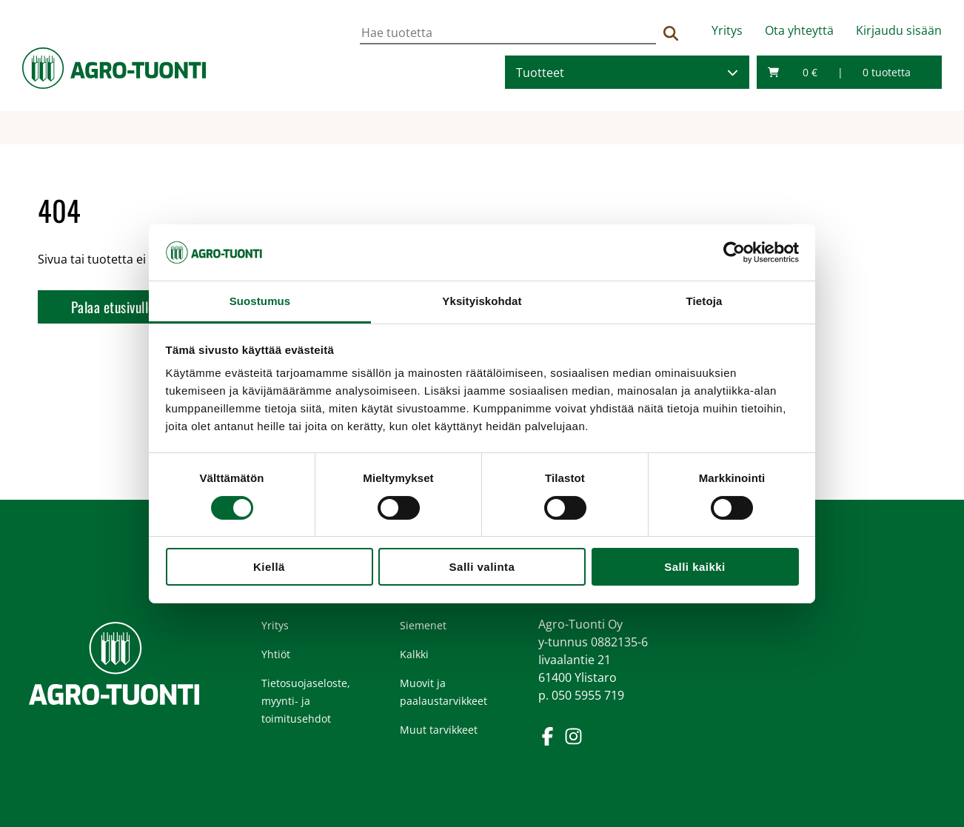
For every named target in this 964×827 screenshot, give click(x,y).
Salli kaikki (694, 566)
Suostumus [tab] (260, 301)
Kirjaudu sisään (899, 30)
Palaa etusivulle (113, 307)
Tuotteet (540, 72)
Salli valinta (482, 566)
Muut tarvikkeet (439, 730)
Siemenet (423, 625)
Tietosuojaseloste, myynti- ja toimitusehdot (305, 701)
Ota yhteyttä (799, 30)
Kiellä (269, 566)
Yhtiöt (275, 654)
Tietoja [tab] (704, 301)
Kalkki (414, 654)
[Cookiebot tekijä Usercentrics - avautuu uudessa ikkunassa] (734, 252)
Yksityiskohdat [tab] (481, 301)
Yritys (727, 30)
